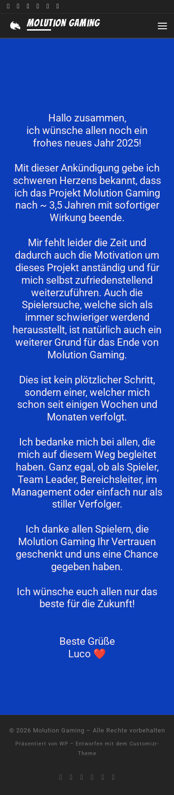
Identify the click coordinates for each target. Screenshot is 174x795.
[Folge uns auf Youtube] (18, 6)
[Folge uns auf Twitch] (28, 6)
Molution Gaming (58, 730)
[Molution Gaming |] (15, 25)
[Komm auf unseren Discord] (8, 6)
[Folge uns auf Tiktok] (57, 6)
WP (63, 744)
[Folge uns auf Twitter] (38, 6)
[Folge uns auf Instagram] (47, 6)
